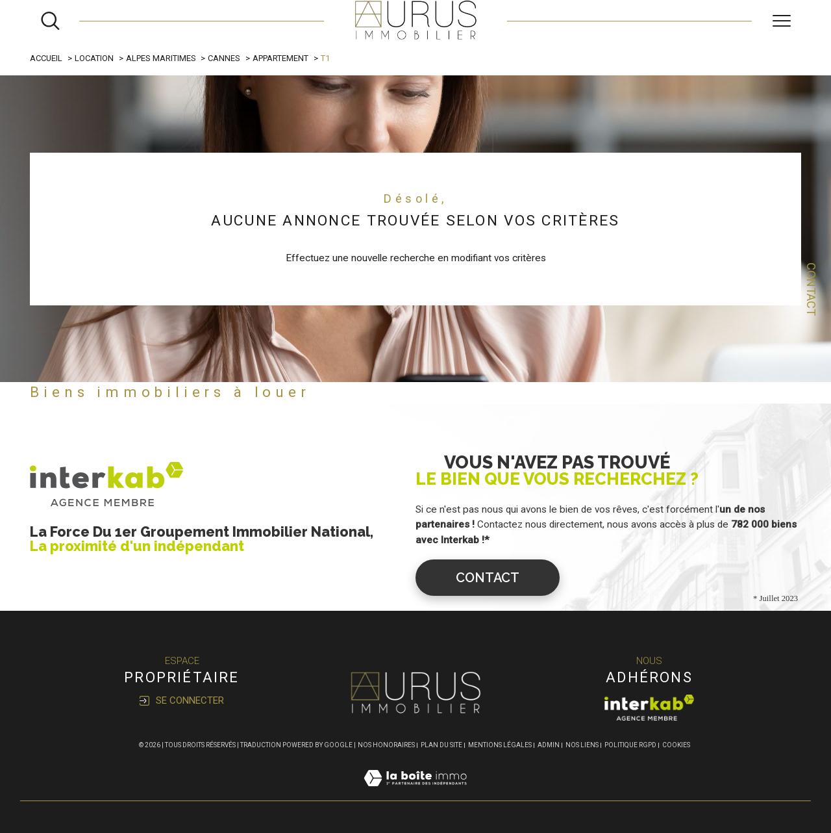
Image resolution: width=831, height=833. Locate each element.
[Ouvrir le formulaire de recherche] (50, 21)
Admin (549, 745)
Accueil (46, 58)
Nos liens (582, 745)
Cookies (676, 745)
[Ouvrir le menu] (782, 21)
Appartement (280, 58)
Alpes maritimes (161, 58)
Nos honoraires (386, 745)
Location (94, 58)
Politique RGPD (630, 745)
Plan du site (441, 745)
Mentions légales (500, 745)
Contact (811, 289)
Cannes (224, 58)
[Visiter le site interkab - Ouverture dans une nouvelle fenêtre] (649, 708)
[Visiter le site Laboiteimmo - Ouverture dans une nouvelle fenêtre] (415, 793)
